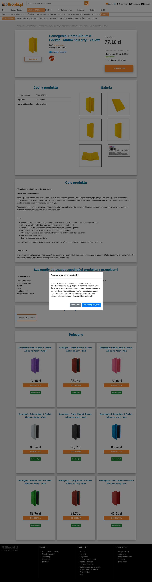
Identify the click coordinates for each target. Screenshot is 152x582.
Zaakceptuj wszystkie (91, 305)
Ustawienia (75, 305)
